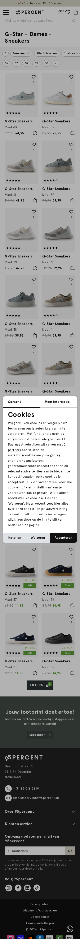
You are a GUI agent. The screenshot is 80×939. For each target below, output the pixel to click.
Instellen (14, 538)
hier (57, 503)
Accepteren (63, 538)
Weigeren (38, 538)
